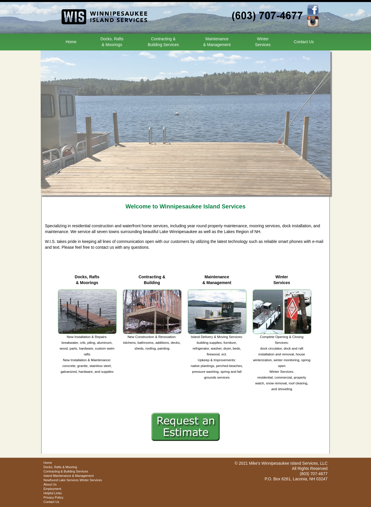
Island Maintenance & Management (68, 475)
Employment (52, 488)
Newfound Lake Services (61, 480)
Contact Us (304, 41)
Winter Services (91, 480)
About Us (50, 484)
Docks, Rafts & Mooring (60, 467)
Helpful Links (52, 493)
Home (71, 41)
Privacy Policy (53, 497)
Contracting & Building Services (65, 471)
